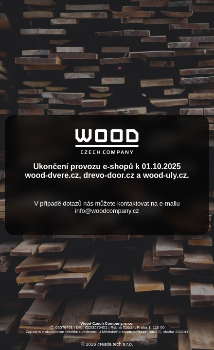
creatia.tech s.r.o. (115, 344)
